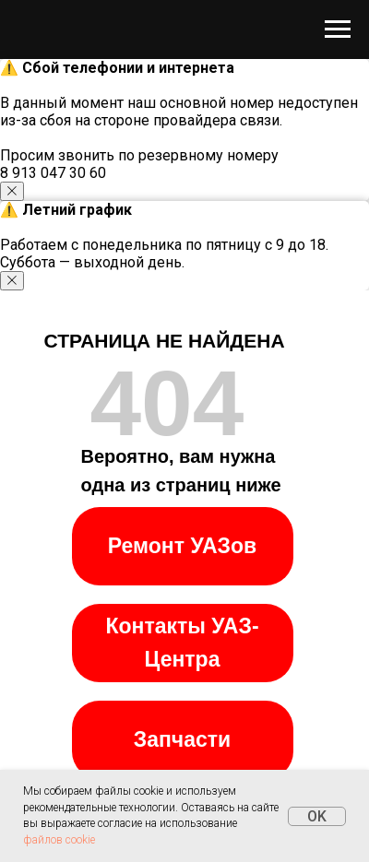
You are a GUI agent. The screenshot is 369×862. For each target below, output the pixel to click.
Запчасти (182, 739)
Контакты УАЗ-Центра (181, 642)
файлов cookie (59, 839)
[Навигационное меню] (338, 29)
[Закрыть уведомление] (12, 191)
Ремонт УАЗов (182, 546)
